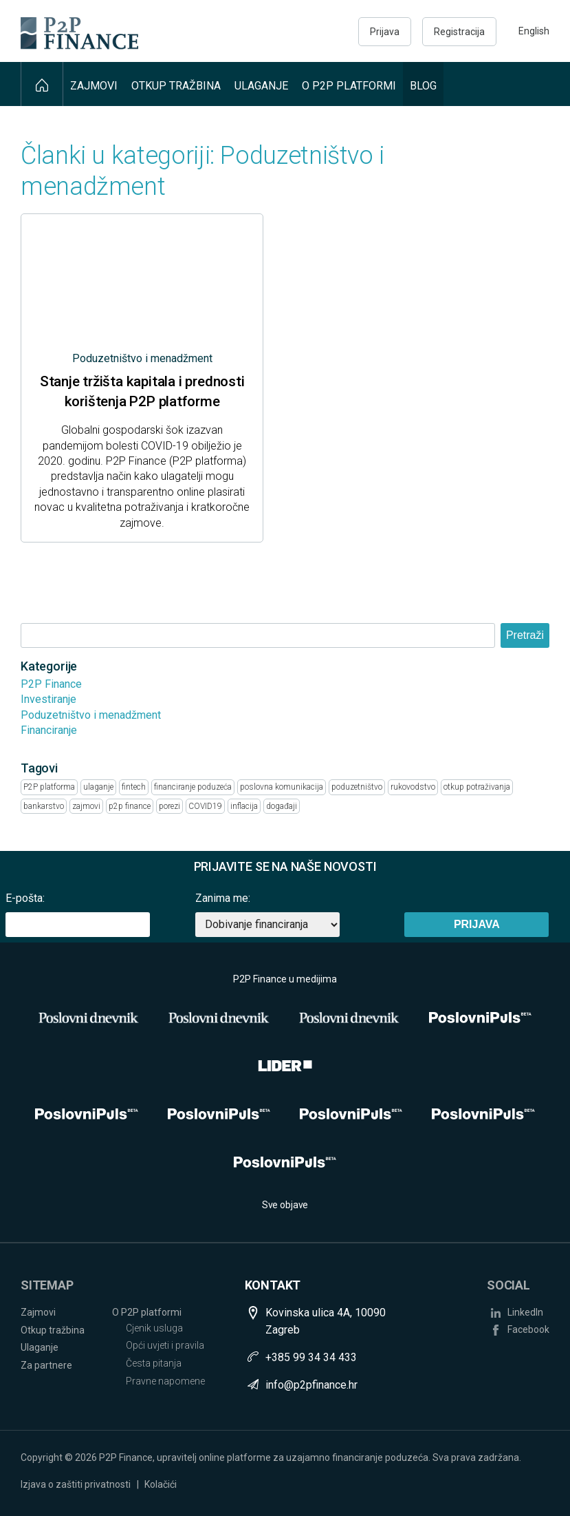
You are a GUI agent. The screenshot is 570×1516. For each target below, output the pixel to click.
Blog (423, 85)
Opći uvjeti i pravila (165, 1345)
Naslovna (42, 84)
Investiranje (48, 699)
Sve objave (285, 1204)
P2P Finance (51, 684)
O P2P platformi (349, 85)
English (533, 30)
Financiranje (49, 730)
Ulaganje (261, 85)
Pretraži (525, 635)
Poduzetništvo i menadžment (91, 715)
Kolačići (160, 1484)
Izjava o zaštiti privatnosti (76, 1484)
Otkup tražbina (176, 85)
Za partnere (46, 1365)
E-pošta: (25, 898)
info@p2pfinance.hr (311, 1384)
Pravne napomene (165, 1381)
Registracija (459, 31)
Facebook (528, 1329)
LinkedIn (525, 1312)
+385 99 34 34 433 (311, 1357)
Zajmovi (94, 85)
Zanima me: (222, 898)
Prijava (384, 31)
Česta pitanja (154, 1363)
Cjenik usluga (154, 1328)
